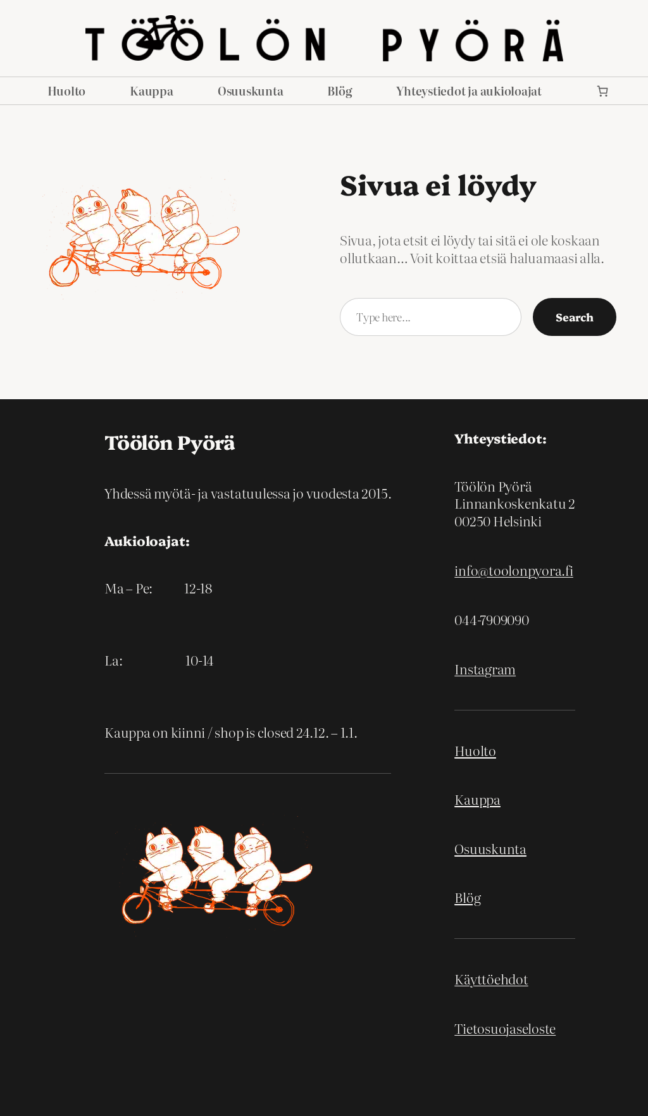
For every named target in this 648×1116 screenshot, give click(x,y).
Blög (467, 897)
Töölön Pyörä (169, 441)
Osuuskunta (490, 848)
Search (575, 316)
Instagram (485, 669)
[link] (602, 90)
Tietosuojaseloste (505, 1028)
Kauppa (477, 799)
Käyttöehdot (491, 979)
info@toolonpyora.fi (513, 570)
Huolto (475, 750)
